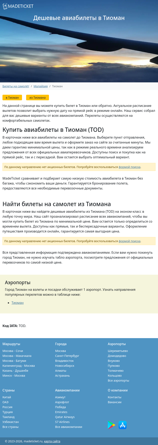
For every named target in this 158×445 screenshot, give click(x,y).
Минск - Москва (13, 375)
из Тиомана (37, 97)
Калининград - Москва (18, 366)
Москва (60, 351)
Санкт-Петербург (67, 356)
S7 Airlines (62, 422)
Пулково (114, 366)
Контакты (114, 397)
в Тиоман (12, 97)
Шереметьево (118, 351)
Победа (60, 407)
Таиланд (8, 417)
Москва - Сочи (12, 351)
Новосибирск (64, 366)
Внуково (114, 361)
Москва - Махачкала (16, 356)
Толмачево (116, 371)
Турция (7, 412)
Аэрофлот (62, 402)
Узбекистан (10, 422)
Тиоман (18, 302)
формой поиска (130, 167)
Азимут (60, 397)
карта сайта (52, 441)
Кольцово (115, 375)
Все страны (10, 427)
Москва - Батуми (14, 361)
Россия (7, 407)
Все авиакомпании (68, 427)
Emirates (61, 412)
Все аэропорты (118, 380)
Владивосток (64, 361)
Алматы (60, 371)
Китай (6, 397)
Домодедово (117, 356)
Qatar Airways (65, 417)
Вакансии (115, 402)
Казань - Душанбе (15, 371)
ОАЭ (5, 402)
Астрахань (62, 375)
